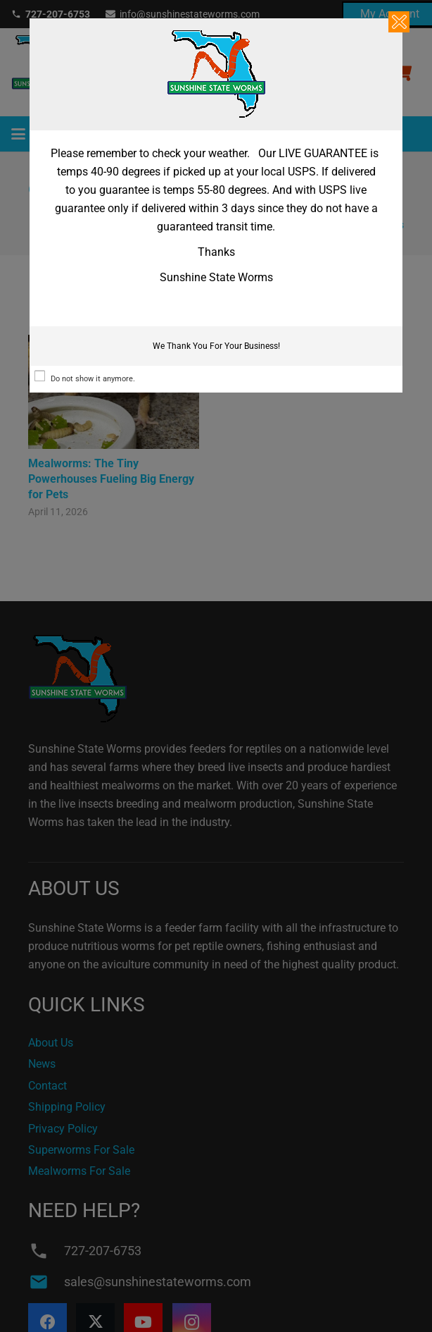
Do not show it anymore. (93, 378)
